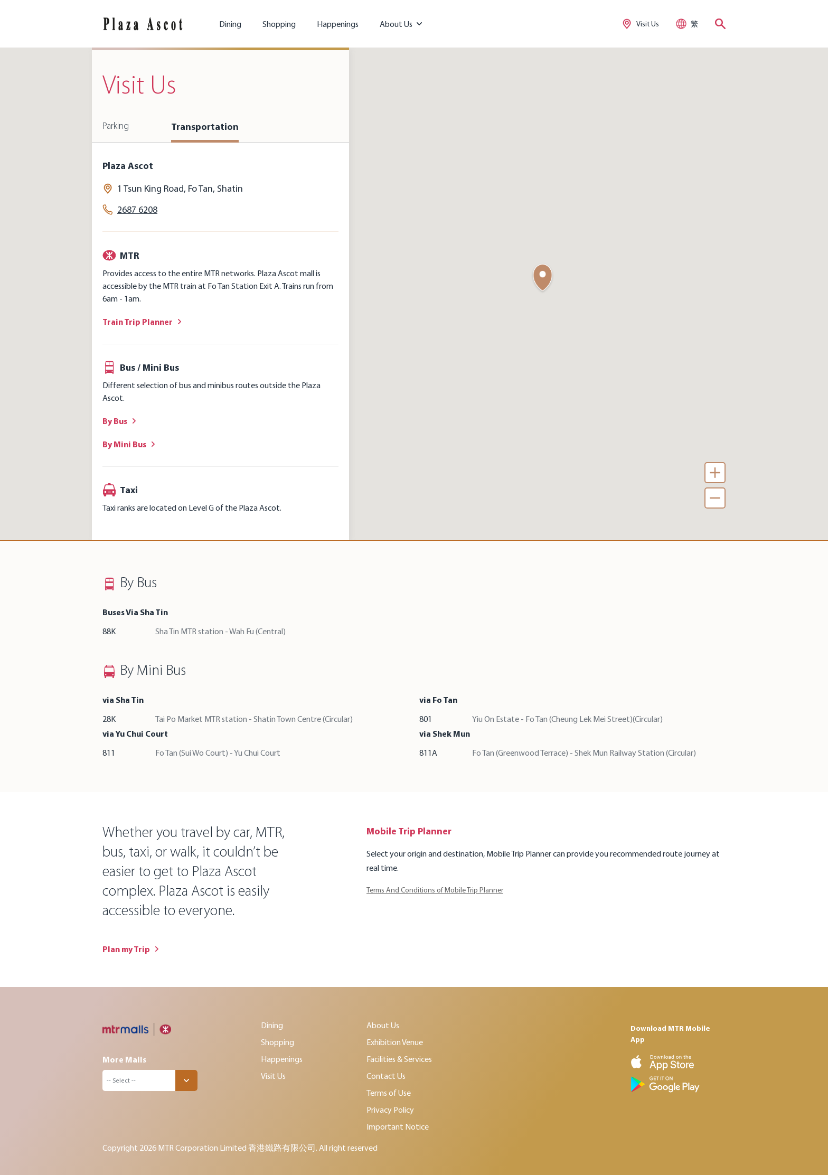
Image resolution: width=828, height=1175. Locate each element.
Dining (230, 23)
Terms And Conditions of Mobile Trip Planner (434, 890)
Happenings (338, 23)
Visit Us (273, 1075)
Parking (115, 126)
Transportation (205, 126)
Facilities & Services (399, 1059)
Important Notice (397, 1126)
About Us (382, 1025)
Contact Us (386, 1075)
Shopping (279, 23)
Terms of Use (388, 1092)
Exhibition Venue (394, 1042)
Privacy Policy (390, 1109)
